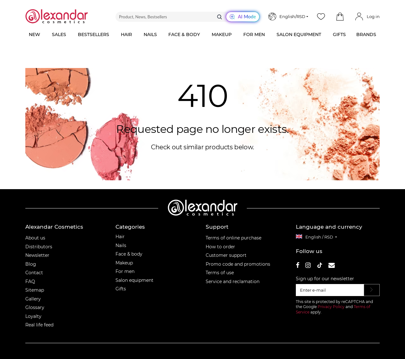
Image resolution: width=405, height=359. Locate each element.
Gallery (33, 299)
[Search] (219, 17)
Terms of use (220, 272)
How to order (220, 247)
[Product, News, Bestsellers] (187, 17)
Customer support (226, 255)
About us (35, 238)
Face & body (128, 254)
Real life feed (39, 325)
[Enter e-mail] (330, 290)
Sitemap (34, 290)
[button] (339, 16)
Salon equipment (134, 280)
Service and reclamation (232, 281)
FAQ (30, 281)
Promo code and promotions (238, 264)
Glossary (34, 307)
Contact (34, 272)
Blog (30, 264)
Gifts (120, 289)
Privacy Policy (331, 306)
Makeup (124, 263)
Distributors (38, 247)
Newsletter (37, 255)
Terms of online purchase (233, 238)
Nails (120, 245)
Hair (120, 236)
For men (124, 271)
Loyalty (33, 316)
